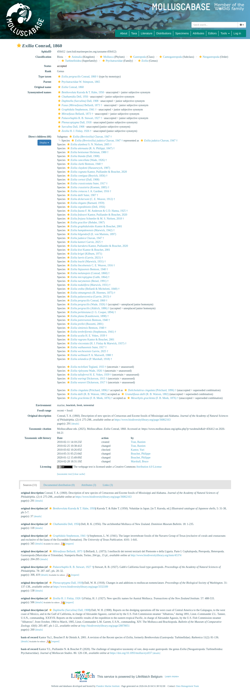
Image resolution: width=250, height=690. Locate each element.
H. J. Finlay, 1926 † (74, 131)
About (123, 33)
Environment (43, 405)
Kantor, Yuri (137, 449)
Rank (48, 71)
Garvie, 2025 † (84, 242)
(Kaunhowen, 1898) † (87, 316)
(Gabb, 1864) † (88, 277)
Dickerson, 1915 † (86, 378)
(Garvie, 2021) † (84, 257)
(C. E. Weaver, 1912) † (90, 199)
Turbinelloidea (71, 60)
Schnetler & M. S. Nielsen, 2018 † (95, 218)
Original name (42, 87)
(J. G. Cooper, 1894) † (91, 312)
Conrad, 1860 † (77, 76)
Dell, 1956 (72, 96)
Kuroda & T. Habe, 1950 (80, 92)
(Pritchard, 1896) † (88, 390)
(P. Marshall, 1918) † (89, 359)
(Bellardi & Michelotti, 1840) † (93, 288)
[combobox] (214, 25)
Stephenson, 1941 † (76, 109)
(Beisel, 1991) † (87, 281)
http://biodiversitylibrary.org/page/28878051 (105, 625)
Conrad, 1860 (70, 87)
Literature (146, 33)
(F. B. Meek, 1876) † (89, 398)
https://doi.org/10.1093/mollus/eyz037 (131, 653)
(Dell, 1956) (85, 206)
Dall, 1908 (77, 100)
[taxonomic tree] (64, 474)
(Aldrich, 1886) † (88, 308)
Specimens (182, 33)
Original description (39, 415)
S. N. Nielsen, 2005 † (89, 144)
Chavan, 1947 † (90, 136)
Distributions (163, 33)
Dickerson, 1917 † (86, 382)
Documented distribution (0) (59, 485)
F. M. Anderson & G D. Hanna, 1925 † (97, 210)
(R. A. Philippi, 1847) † (90, 148)
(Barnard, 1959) (85, 203)
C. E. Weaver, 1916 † (90, 265)
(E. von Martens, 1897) (91, 234)
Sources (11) (30, 485)
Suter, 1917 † (87, 183)
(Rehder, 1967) (85, 222)
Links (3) (108, 485)
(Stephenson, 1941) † (91, 331)
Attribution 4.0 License (149, 466)
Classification (43, 56)
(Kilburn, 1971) (84, 253)
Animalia (74, 56)
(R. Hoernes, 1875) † (90, 292)
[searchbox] (215, 25)
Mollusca (106, 56)
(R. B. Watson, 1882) (86, 394)
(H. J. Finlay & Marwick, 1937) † (96, 343)
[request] (69, 543)
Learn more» (172, 676)
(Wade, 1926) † (86, 160)
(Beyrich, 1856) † (87, 175)
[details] (75, 423)
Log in (237, 33)
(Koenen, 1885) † (87, 187)
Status (47, 66)
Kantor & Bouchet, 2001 (94, 226)
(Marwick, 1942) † (90, 230)
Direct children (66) (39, 136)
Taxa (134, 33)
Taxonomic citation (40, 428)
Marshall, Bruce (139, 461)
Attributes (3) (88, 485)
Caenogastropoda (170, 56)
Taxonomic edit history (37, 438)
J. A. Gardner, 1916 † (88, 191)
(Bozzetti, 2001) (84, 323)
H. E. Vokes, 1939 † (86, 335)
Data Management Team (187, 686)
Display (44, 142)
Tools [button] (225, 33)
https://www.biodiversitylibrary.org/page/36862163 (142, 419)
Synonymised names (39, 92)
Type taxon (44, 76)
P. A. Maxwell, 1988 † (89, 355)
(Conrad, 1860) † (88, 273)
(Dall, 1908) (83, 156)
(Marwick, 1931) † (86, 261)
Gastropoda (137, 56)
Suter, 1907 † (82, 195)
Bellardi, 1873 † (79, 105)
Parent (47, 81)
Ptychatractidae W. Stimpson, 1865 (78, 81)
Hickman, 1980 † (87, 152)
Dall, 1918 (74, 122)
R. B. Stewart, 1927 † (79, 118)
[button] (19, 45)
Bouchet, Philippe (140, 453)
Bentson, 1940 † (84, 164)
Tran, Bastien (138, 441)
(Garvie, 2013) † (88, 296)
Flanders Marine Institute (108, 686)
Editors (212, 33)
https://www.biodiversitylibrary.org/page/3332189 (80, 586)
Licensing (45, 466)
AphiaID (46, 51)
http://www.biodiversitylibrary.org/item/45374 (156, 555)
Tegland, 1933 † (86, 366)
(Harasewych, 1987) (88, 167)
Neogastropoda (208, 56)
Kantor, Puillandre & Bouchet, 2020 (96, 171)
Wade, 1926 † (85, 370)
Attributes (198, 33)
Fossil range (44, 410)
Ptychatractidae (112, 60)
